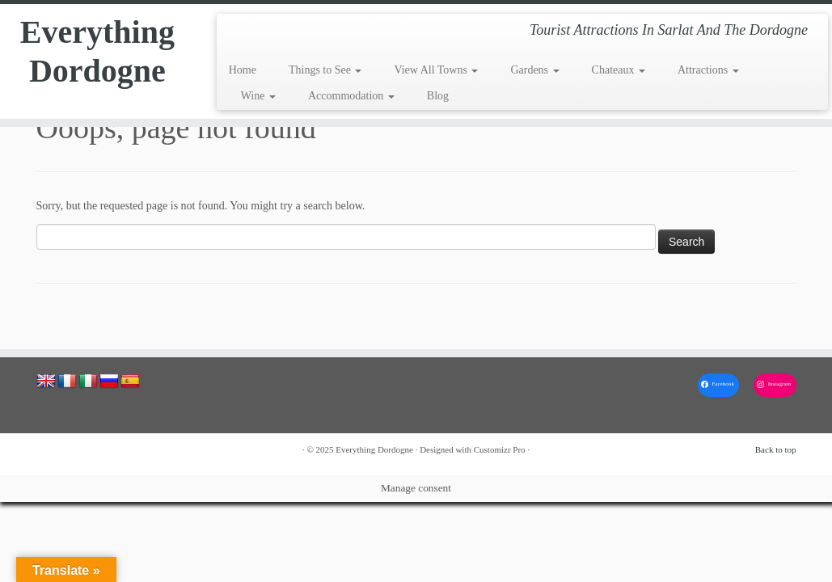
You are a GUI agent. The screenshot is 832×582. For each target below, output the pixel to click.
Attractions (708, 70)
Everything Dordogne (97, 51)
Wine (258, 96)
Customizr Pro (500, 449)
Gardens (534, 70)
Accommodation (351, 96)
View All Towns (436, 70)
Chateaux (618, 70)
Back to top (775, 449)
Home (242, 70)
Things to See (325, 70)
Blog (438, 96)
